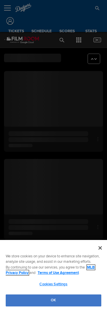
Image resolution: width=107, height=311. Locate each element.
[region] (53, 275)
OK (53, 300)
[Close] (100, 248)
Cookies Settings (53, 284)
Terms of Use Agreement (58, 272)
